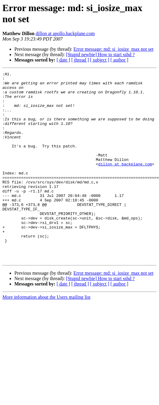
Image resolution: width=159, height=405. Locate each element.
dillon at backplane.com (125, 183)
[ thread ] (80, 59)
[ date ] (63, 59)
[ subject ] (99, 59)
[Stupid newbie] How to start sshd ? (100, 54)
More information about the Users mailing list (46, 334)
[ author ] (119, 59)
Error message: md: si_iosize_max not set (113, 49)
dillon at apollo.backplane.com (65, 33)
